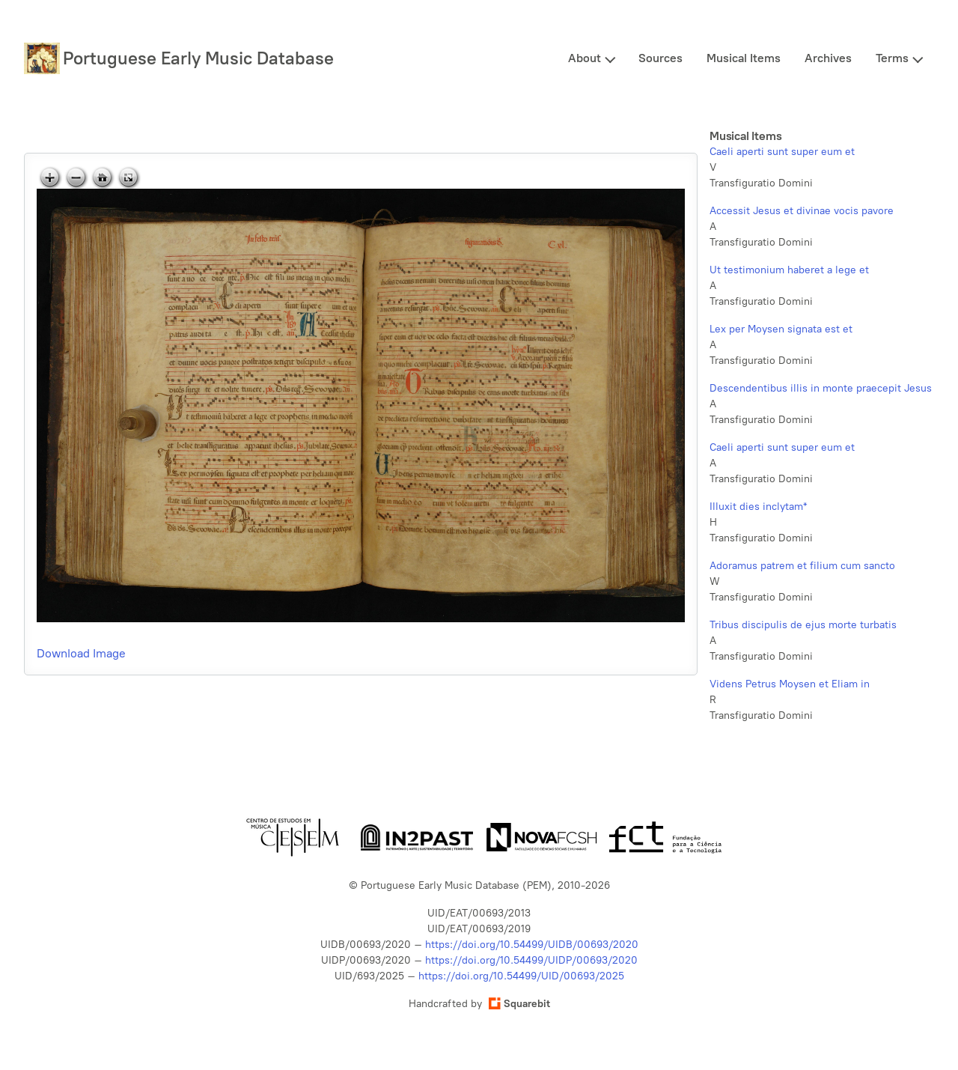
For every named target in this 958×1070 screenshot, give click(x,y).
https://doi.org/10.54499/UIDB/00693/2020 (531, 944)
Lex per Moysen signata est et (781, 329)
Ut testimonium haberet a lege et (789, 270)
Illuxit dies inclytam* (758, 506)
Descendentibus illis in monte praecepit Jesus (821, 388)
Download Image (81, 653)
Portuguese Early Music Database (198, 58)
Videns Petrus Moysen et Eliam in (790, 684)
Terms (892, 58)
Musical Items (744, 58)
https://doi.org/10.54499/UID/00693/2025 (521, 976)
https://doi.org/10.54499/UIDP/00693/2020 (531, 960)
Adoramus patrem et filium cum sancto (802, 565)
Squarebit (519, 1003)
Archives (828, 58)
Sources (660, 58)
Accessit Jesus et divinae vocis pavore (802, 210)
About (584, 58)
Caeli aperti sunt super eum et (782, 151)
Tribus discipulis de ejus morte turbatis (803, 624)
